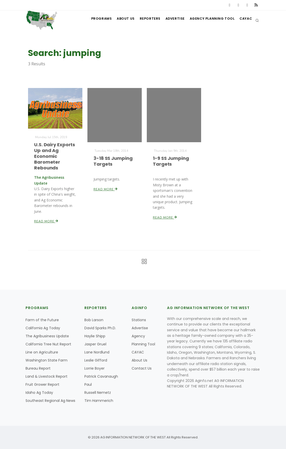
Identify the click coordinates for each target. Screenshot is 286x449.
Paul (88, 384)
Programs (92, 20)
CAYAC (245, 20)
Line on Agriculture (42, 352)
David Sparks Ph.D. (100, 328)
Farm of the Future (42, 319)
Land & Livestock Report (46, 376)
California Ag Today (43, 328)
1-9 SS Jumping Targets (171, 161)
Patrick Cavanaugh (101, 376)
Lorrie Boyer (94, 368)
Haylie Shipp (94, 336)
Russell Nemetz (97, 392)
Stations (139, 319)
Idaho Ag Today (39, 392)
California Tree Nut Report (48, 344)
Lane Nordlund (96, 352)
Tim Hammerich (98, 400)
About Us (118, 20)
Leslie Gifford (95, 360)
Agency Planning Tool (209, 20)
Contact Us (142, 368)
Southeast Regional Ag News (50, 400)
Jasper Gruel (95, 344)
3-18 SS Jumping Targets (112, 161)
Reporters (144, 20)
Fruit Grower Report (42, 384)
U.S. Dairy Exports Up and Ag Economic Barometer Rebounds (54, 156)
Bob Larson (93, 319)
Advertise (170, 20)
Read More (46, 221)
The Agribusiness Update (47, 336)
